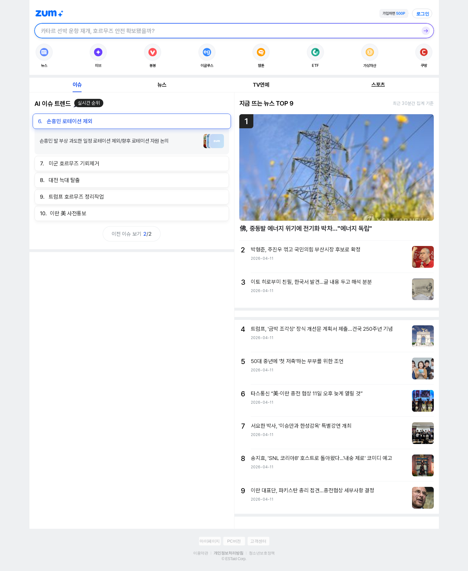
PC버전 (234, 541)
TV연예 (261, 85)
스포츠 (378, 85)
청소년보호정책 (262, 553)
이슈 (77, 85)
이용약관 (200, 553)
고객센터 (258, 541)
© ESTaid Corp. (234, 559)
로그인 (423, 13)
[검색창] (226, 31)
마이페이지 (210, 541)
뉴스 (161, 85)
